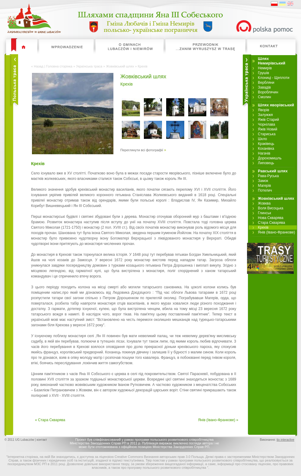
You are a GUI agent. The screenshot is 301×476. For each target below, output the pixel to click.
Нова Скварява (270, 218)
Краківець (266, 144)
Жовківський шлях (120, 66)
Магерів (264, 185)
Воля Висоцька (270, 208)
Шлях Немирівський (271, 60)
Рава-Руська (268, 176)
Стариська (267, 134)
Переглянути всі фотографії (141, 150)
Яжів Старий (268, 119)
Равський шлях (273, 171)
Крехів (263, 227)
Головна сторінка (59, 66)
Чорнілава (266, 124)
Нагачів (264, 153)
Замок (263, 181)
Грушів (263, 73)
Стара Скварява (271, 223)
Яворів (263, 110)
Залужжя (265, 115)
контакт (41, 439)
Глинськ (264, 213)
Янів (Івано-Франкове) (276, 232)
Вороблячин (268, 92)
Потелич (265, 190)
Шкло (262, 139)
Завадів (264, 87)
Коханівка (266, 148)
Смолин (264, 97)
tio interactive (285, 439)
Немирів (265, 68)
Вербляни (266, 82)
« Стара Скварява (50, 420)
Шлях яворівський (276, 105)
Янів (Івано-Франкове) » (218, 420)
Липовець (266, 163)
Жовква (264, 203)
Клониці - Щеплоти (274, 78)
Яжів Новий (267, 129)
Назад (38, 66)
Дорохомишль (270, 158)
